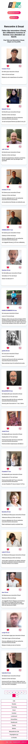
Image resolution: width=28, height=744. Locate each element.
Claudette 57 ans (6, 471)
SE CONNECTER (14, 17)
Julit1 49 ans (5, 149)
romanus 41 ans (6, 189)
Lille (14, 701)
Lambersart (14, 716)
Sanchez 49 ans (6, 270)
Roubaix (14, 704)
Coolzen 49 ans (6, 69)
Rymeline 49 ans (6, 512)
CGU (10, 742)
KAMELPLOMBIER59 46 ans (9, 310)
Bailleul (14, 728)
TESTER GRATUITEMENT (14, 12)
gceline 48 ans (6, 350)
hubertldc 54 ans (6, 673)
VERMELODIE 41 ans (7, 230)
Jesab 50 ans (5, 431)
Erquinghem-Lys (14, 734)
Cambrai (14, 713)
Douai (14, 710)
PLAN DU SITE (16, 742)
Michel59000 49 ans (7, 391)
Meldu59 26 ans (6, 109)
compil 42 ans (5, 632)
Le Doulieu (14, 737)
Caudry (14, 725)
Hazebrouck (14, 722)
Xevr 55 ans (5, 592)
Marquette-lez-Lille (14, 731)
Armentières (14, 719)
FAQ (7, 742)
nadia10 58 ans (6, 552)
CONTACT (24, 742)
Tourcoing (14, 707)
